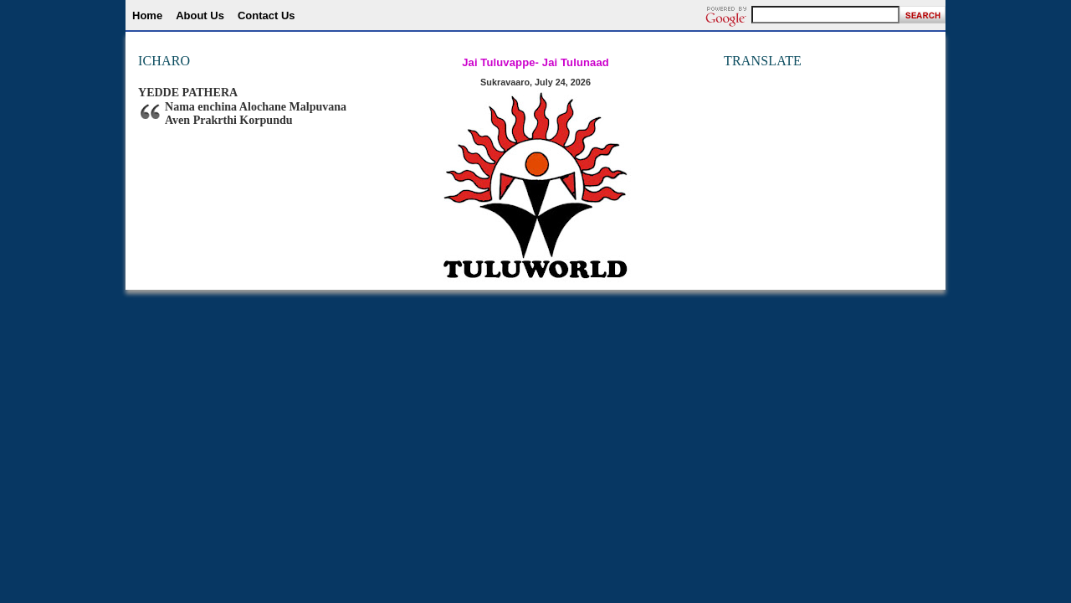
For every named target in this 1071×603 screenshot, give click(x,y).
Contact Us (266, 15)
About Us (200, 15)
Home (147, 15)
